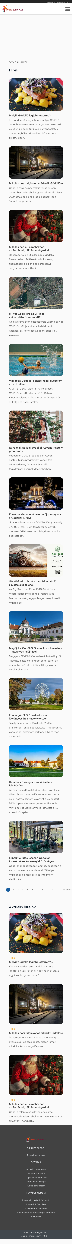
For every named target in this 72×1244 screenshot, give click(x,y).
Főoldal (14, 62)
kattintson (40, 1155)
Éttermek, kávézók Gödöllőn (36, 1200)
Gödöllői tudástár (36, 1185)
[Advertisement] (36, 35)
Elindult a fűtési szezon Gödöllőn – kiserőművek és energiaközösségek (31, 859)
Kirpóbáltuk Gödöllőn (36, 1177)
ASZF (45, 1236)
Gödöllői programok (36, 1169)
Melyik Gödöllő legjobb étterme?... (31, 962)
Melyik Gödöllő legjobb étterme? (30, 115)
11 (57, 889)
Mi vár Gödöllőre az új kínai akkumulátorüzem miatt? (26, 315)
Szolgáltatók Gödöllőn (36, 1208)
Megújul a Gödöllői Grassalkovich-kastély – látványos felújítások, (35, 650)
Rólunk (23, 1236)
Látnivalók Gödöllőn (36, 1204)
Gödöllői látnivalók (36, 1173)
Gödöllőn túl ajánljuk (36, 1181)
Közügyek (36, 1216)
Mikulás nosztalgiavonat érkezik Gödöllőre (36, 183)
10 (52, 889)
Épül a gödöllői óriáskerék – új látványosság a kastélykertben (28, 716)
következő (64, 889)
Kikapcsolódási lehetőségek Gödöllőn (36, 1212)
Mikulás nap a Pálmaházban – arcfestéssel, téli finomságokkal (29, 248)
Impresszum (35, 1236)
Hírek (24, 62)
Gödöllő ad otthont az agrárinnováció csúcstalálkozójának (32, 583)
